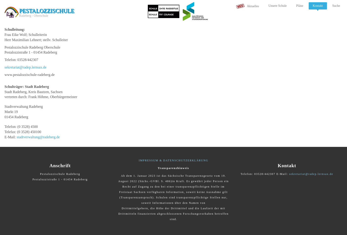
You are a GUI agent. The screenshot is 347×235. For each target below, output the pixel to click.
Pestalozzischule (46, 11)
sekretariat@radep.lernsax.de (25, 67)
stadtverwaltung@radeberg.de (38, 137)
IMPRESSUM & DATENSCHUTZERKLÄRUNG (173, 160)
